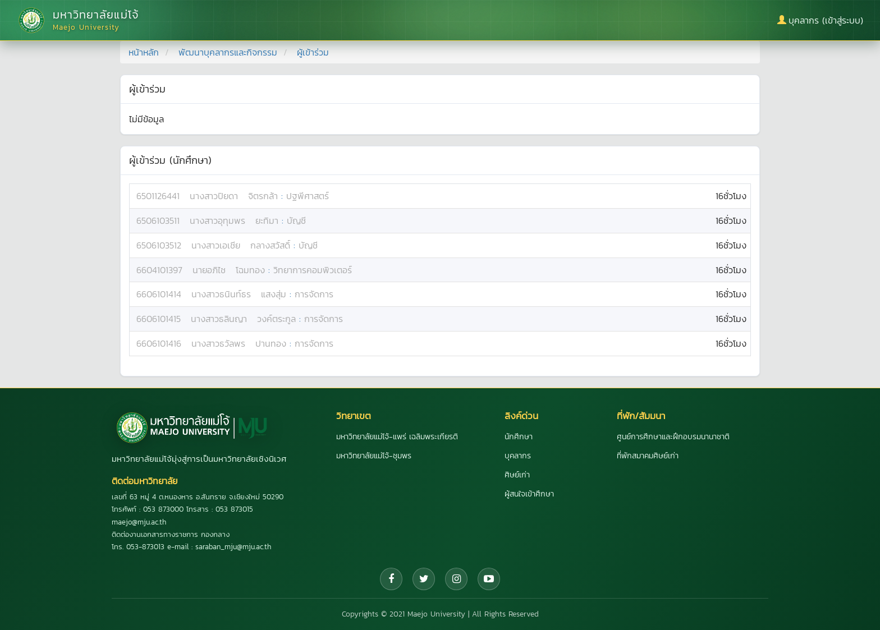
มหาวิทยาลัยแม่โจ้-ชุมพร (373, 456)
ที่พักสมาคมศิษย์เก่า (648, 456)
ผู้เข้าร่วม (313, 52)
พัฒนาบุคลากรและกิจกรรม (227, 52)
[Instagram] (456, 579)
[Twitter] (423, 579)
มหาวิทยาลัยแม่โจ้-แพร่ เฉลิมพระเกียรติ (397, 437)
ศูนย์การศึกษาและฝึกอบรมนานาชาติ (673, 437)
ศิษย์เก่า (517, 475)
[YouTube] (489, 579)
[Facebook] (391, 579)
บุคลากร (518, 456)
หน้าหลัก (144, 52)
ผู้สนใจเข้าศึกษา (529, 494)
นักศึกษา (519, 437)
